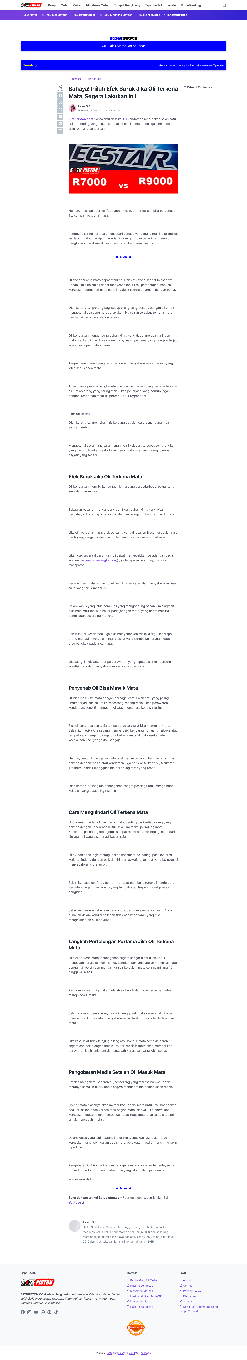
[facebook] (60, 95)
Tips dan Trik (154, 5)
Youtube (75, 1202)
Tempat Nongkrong (127, 5)
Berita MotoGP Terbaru (143, 1280)
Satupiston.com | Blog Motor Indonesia (129, 1352)
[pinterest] (60, 124)
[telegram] (60, 117)
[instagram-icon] (29, 1312)
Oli (125, 119)
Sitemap (186, 1301)
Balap (52, 5)
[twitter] (60, 102)
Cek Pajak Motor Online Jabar (123, 46)
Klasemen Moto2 (139, 1301)
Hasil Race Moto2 (140, 1306)
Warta (172, 5)
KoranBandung (191, 5)
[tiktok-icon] (56, 1312)
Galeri (77, 5)
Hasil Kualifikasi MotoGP (144, 1296)
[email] (60, 131)
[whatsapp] (60, 109)
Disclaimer (188, 1296)
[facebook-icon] (23, 1312)
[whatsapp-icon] (43, 1312)
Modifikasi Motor (97, 5)
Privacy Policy (190, 1291)
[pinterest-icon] (49, 1312)
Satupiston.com (81, 119)
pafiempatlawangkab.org (99, 560)
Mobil (64, 5)
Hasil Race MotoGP (141, 1285)
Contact (186, 1285)
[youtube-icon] (36, 1312)
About (185, 1280)
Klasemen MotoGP (140, 1291)
